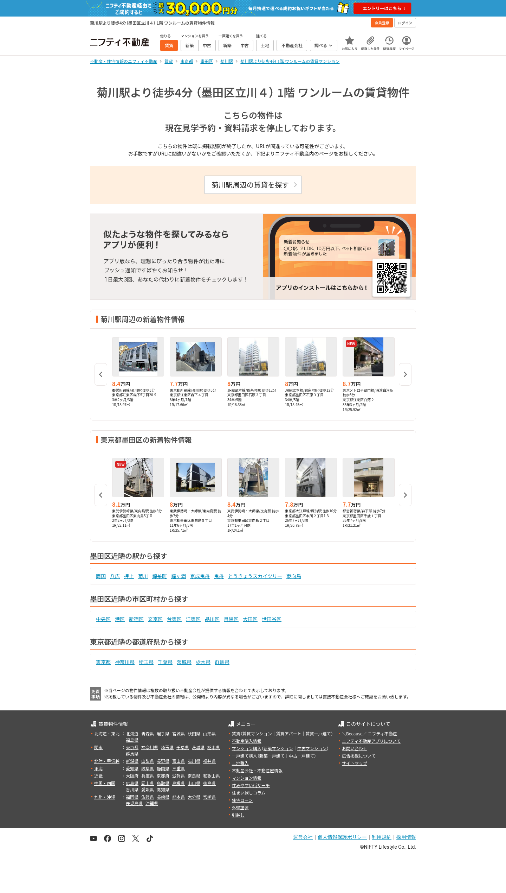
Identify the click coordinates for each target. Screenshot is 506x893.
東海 (98, 768)
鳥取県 (163, 783)
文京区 (155, 618)
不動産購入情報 (246, 741)
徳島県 (209, 783)
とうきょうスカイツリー (255, 576)
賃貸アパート (288, 733)
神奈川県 (125, 661)
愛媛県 (147, 789)
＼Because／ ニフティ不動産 (369, 733)
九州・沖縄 (104, 797)
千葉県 (165, 661)
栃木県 (203, 661)
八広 (115, 576)
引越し (238, 815)
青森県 (147, 733)
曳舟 (219, 576)
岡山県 (147, 783)
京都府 (163, 776)
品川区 (212, 618)
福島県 (132, 740)
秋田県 (194, 733)
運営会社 (303, 837)
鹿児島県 (134, 803)
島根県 (178, 783)
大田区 (250, 618)
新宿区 (136, 618)
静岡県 (163, 768)
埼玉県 (146, 661)
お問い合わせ (354, 748)
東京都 (103, 661)
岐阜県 (147, 768)
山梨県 (147, 761)
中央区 (103, 618)
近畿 (98, 776)
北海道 (132, 733)
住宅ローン (242, 800)
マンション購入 (246, 748)
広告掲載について (359, 756)
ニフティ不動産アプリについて (371, 741)
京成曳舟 (200, 576)
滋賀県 (178, 776)
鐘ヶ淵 (178, 576)
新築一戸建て (272, 756)
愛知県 (132, 768)
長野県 (163, 761)
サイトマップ (354, 763)
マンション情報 (246, 778)
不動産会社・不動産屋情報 (257, 770)
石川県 (194, 761)
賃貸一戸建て (318, 733)
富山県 (178, 761)
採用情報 (406, 837)
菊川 (143, 576)
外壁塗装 (240, 807)
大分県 (194, 797)
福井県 (209, 761)
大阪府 (132, 776)
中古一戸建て (301, 756)
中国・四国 (104, 783)
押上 (129, 576)
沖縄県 (151, 803)
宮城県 (178, 733)
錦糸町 (159, 576)
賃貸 (236, 733)
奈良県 (194, 776)
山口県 (194, 783)
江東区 (193, 618)
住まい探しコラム (249, 793)
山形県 (209, 733)
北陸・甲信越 (106, 761)
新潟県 (132, 761)
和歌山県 (211, 776)
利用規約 (381, 837)
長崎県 (163, 797)
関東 (98, 747)
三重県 (178, 768)
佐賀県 (147, 797)
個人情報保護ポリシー (342, 837)
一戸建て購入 (244, 756)
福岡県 (132, 797)
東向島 (293, 576)
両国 (101, 576)
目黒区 (231, 618)
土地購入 (240, 763)
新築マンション (278, 748)
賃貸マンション (257, 733)
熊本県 (178, 797)
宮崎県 (209, 797)
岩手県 (163, 733)
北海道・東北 (106, 733)
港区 (120, 618)
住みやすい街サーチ (251, 785)
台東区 (174, 618)
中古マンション (312, 748)
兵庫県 (147, 776)
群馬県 (222, 661)
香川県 (132, 789)
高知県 (163, 789)
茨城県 (184, 661)
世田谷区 (271, 618)
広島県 (132, 783)
